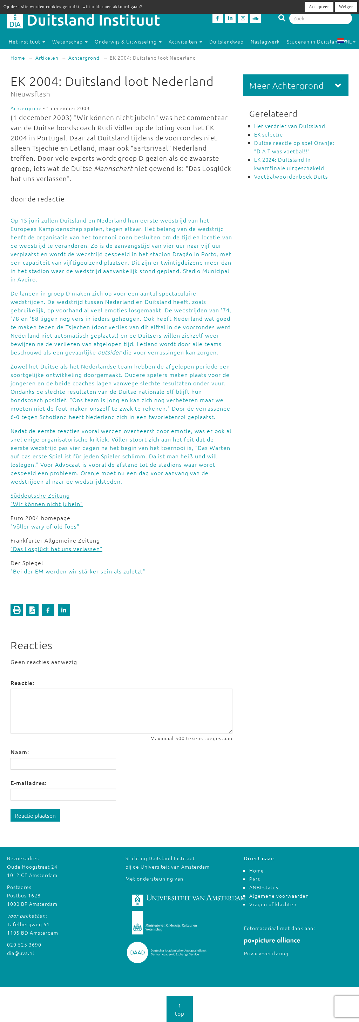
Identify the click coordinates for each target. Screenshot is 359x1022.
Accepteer (319, 6)
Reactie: (22, 682)
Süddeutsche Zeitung (40, 495)
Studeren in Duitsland (317, 41)
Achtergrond (84, 57)
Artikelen (47, 57)
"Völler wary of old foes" (45, 526)
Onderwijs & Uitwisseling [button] (128, 41)
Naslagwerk (265, 41)
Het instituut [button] (27, 41)
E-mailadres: (29, 783)
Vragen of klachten (273, 904)
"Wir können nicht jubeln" (47, 503)
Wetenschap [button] (70, 41)
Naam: (20, 752)
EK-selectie (268, 134)
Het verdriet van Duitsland (289, 126)
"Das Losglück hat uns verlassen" (56, 548)
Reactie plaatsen (35, 815)
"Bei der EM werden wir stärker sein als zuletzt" (78, 571)
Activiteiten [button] (185, 41)
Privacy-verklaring (266, 953)
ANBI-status (263, 887)
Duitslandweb (226, 41)
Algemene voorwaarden (279, 895)
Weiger (346, 6)
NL (346, 41)
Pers (254, 878)
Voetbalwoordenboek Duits (291, 176)
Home (18, 57)
